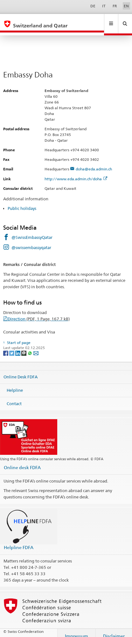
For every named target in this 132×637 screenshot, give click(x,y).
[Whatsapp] (30, 346)
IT (104, 6)
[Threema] (24, 346)
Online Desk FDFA (20, 370)
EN (126, 6)
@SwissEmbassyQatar (31, 231)
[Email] (35, 346)
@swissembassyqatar (31, 241)
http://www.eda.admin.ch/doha (76, 173)
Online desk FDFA (22, 461)
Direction (39, 312)
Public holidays (22, 202)
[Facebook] (6, 346)
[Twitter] (12, 346)
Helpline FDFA (18, 541)
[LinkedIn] (18, 346)
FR (115, 6)
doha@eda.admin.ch (94, 163)
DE (92, 6)
